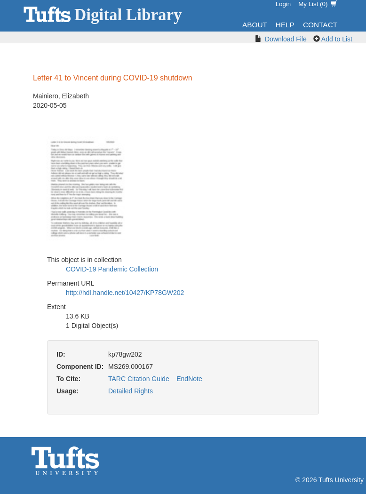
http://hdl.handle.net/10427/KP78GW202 (125, 292)
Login (283, 4)
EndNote (189, 378)
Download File (286, 39)
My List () (317, 4)
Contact (320, 25)
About (254, 25)
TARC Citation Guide (138, 378)
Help (285, 25)
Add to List (336, 39)
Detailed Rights (130, 391)
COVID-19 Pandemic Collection (112, 269)
